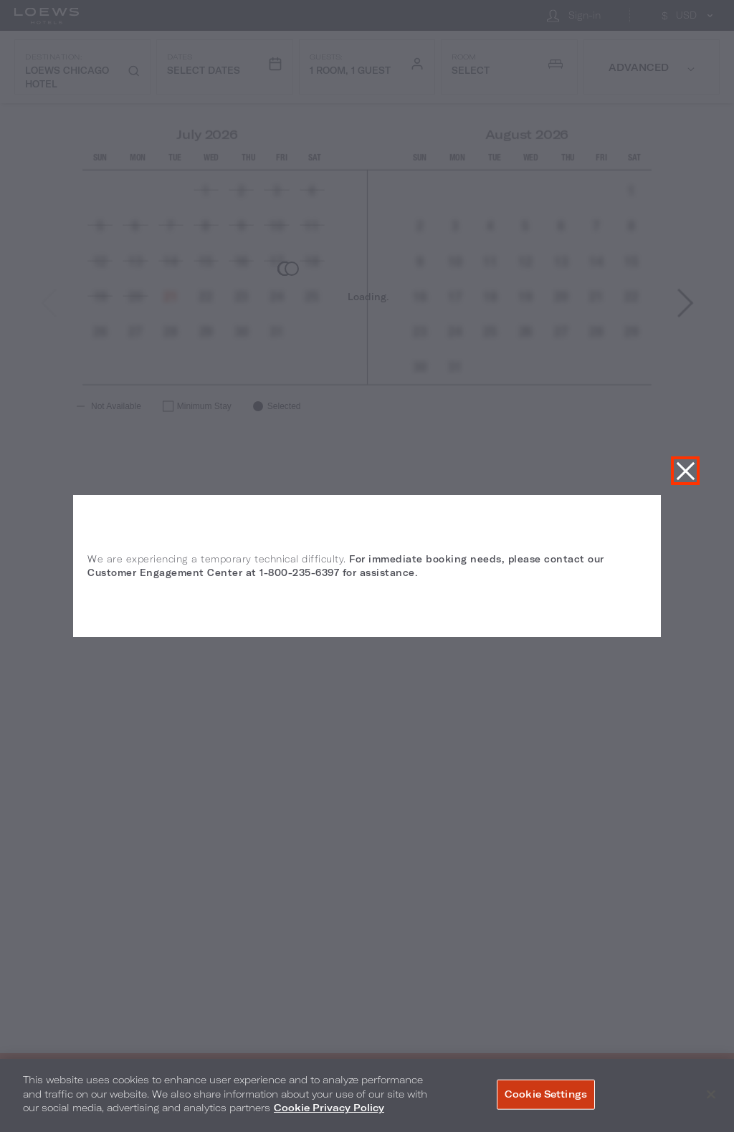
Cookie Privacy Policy (329, 1107)
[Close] (711, 1095)
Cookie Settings (546, 1094)
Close (685, 470)
